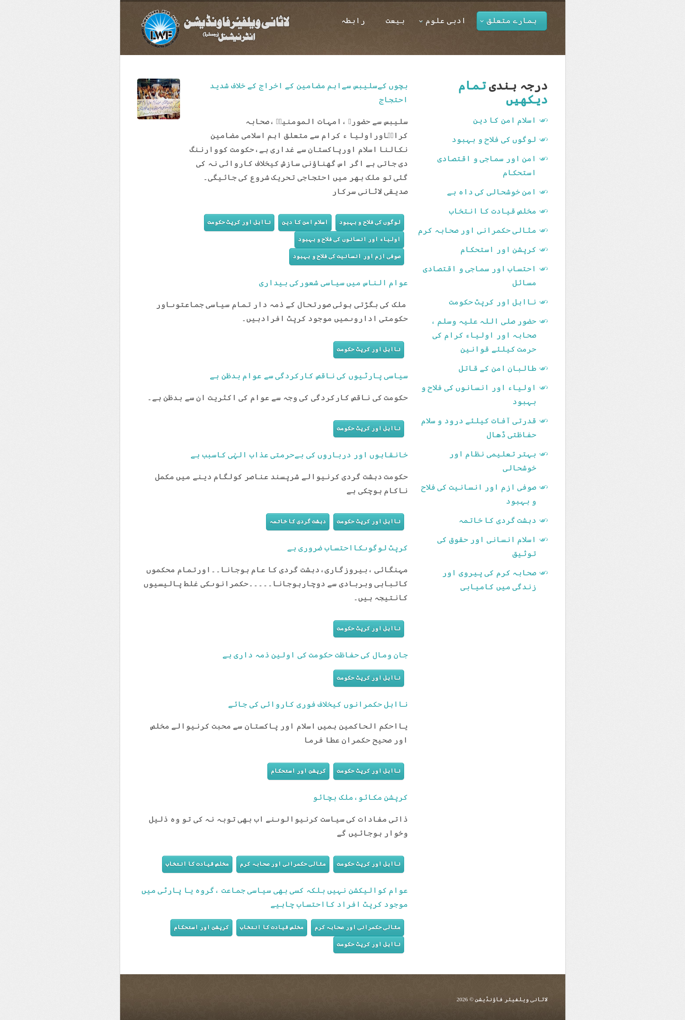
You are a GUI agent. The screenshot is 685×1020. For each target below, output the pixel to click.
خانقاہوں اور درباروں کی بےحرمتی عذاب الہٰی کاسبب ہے (299, 454)
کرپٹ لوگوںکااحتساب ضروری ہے (347, 547)
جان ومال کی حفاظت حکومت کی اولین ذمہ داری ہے (315, 654)
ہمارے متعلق (508, 20)
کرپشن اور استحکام (298, 771)
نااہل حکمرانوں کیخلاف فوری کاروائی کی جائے (318, 704)
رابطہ (353, 20)
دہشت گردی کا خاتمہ (298, 521)
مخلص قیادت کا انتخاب (197, 864)
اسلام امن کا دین (305, 222)
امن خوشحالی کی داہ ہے (491, 191)
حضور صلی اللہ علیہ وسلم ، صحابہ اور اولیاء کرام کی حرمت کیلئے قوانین (484, 335)
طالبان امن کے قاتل (498, 368)
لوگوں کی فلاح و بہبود (370, 222)
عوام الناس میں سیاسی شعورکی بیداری (333, 282)
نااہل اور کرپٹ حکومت (239, 222)
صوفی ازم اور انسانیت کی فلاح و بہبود (347, 256)
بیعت (395, 20)
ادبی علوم (442, 20)
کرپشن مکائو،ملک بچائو (360, 797)
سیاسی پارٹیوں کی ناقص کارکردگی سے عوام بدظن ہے (309, 375)
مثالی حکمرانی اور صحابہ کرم (283, 864)
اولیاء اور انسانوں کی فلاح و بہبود (349, 239)
